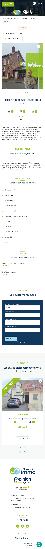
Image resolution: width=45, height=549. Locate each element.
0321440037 (16, 504)
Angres (33, 18)
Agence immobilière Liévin (11, 18)
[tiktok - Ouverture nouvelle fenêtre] (27, 526)
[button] (24, 451)
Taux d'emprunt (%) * (11, 326)
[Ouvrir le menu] (8, 4)
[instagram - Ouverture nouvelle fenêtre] (22, 526)
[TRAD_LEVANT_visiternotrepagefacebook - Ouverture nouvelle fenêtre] (17, 526)
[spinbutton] (22, 330)
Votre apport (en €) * (11, 319)
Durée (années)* (9, 312)
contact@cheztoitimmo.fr (21, 507)
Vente (25, 18)
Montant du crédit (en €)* (12, 304)
